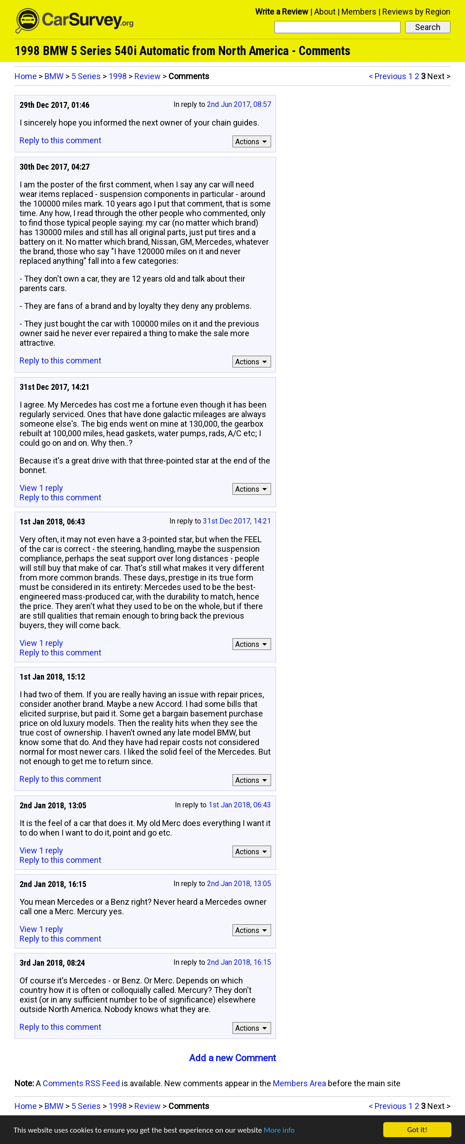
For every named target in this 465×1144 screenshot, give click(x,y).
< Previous (387, 76)
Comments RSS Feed (81, 1083)
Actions (252, 141)
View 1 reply (41, 488)
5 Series (86, 76)
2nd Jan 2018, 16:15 (239, 962)
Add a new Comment (232, 1058)
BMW (54, 76)
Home (26, 76)
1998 (118, 76)
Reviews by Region (416, 11)
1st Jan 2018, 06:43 (239, 805)
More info (279, 1130)
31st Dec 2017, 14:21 (237, 521)
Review (147, 76)
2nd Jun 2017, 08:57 (239, 104)
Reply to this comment (60, 140)
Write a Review (281, 11)
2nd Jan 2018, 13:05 (239, 883)
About (325, 11)
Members (358, 11)
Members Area (299, 1083)
